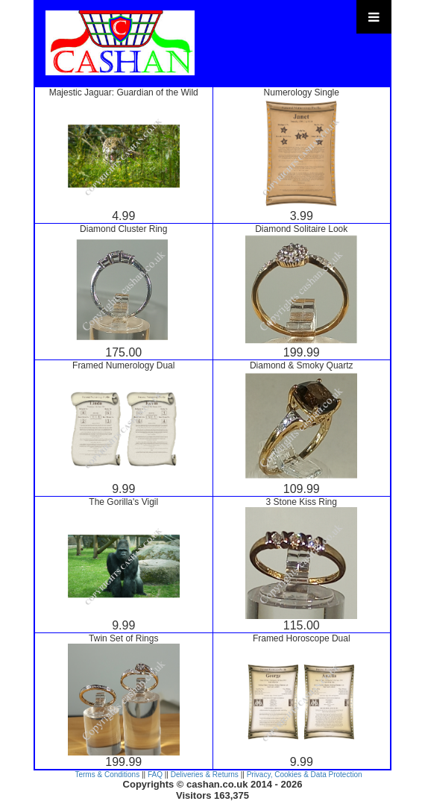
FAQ (155, 774)
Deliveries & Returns (205, 774)
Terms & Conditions (107, 774)
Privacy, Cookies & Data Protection (304, 774)
